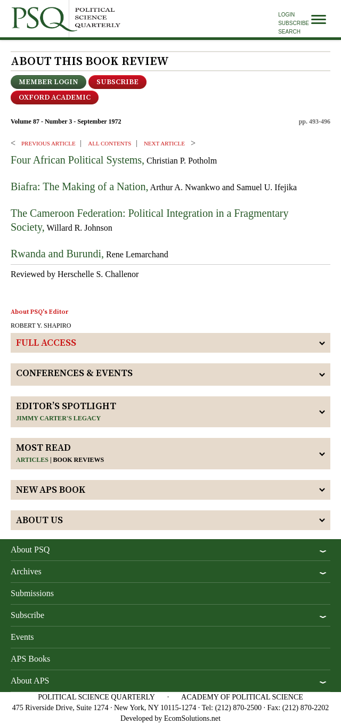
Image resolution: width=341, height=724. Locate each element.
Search (289, 32)
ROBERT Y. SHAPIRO (41, 325)
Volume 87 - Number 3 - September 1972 (66, 121)
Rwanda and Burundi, (57, 253)
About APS (30, 680)
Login (286, 15)
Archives (26, 571)
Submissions (32, 593)
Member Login (48, 82)
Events (22, 636)
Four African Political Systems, (77, 160)
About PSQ (30, 549)
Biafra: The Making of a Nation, (79, 186)
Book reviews (78, 459)
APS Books (30, 658)
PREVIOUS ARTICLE (48, 143)
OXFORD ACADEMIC (55, 97)
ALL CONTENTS (109, 143)
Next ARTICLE (164, 143)
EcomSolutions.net (192, 718)
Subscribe (293, 23)
